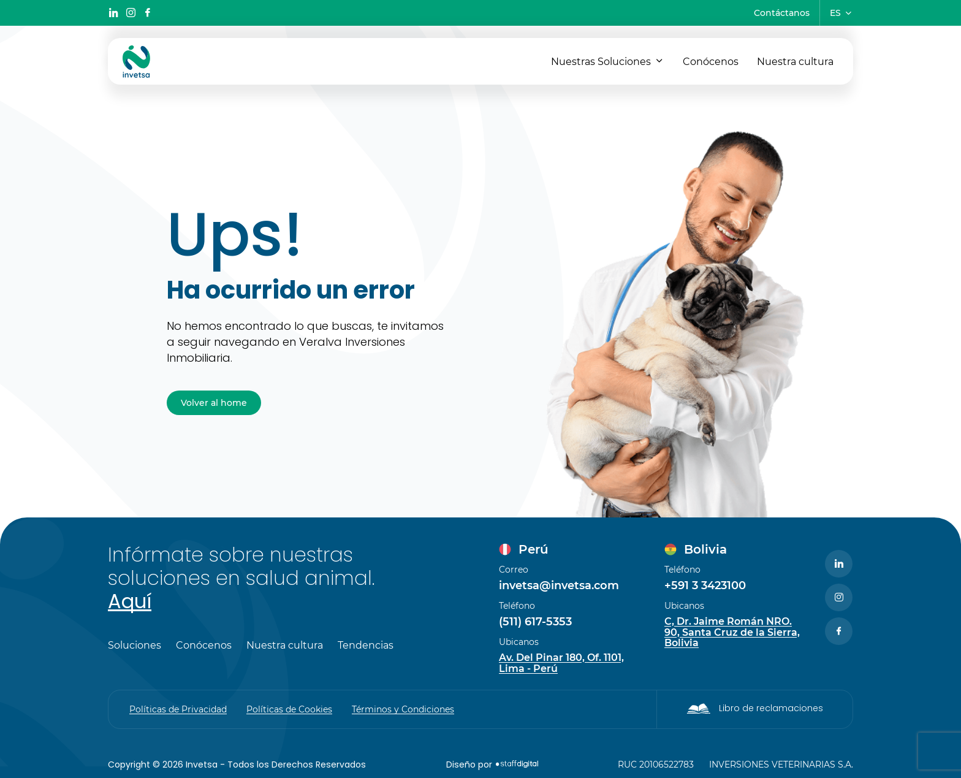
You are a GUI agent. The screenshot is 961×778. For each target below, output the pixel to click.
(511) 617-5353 (535, 621)
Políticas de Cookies (289, 709)
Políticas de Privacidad (178, 709)
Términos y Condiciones (403, 709)
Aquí (129, 601)
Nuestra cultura (795, 61)
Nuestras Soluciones (601, 61)
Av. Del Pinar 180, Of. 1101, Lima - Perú (561, 663)
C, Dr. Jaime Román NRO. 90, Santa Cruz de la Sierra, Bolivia (732, 632)
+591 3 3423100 (705, 585)
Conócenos (711, 61)
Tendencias (365, 645)
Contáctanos (782, 12)
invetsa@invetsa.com (559, 585)
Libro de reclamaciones (771, 708)
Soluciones (134, 645)
